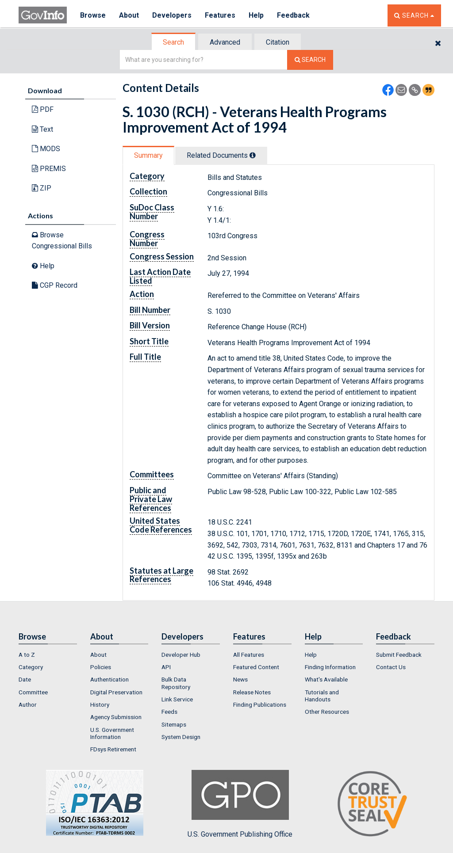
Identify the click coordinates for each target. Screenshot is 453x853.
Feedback (293, 15)
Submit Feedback (399, 654)
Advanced (225, 42)
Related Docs (221, 155)
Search (173, 42)
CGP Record (54, 285)
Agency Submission (116, 716)
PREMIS (49, 168)
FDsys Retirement (113, 749)
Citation (277, 42)
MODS (46, 149)
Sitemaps (173, 724)
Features (220, 15)
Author (28, 704)
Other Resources (327, 711)
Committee (33, 692)
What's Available (326, 679)
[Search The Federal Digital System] (310, 60)
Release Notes (252, 692)
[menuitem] (48, 654)
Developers (172, 15)
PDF (43, 109)
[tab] (173, 42)
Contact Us (391, 666)
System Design (180, 736)
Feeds (169, 711)
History (99, 704)
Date (25, 679)
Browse (93, 15)
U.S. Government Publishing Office (240, 804)
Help (256, 15)
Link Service (177, 699)
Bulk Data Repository (175, 683)
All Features (248, 654)
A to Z (27, 654)
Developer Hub (180, 654)
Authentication (109, 679)
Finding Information (330, 666)
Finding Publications (259, 704)
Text (42, 129)
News (240, 679)
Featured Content (256, 666)
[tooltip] (253, 155)
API (166, 666)
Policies (100, 666)
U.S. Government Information (112, 733)
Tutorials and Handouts (322, 696)
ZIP (41, 188)
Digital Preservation (116, 692)
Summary (148, 155)
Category (31, 666)
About (129, 15)
